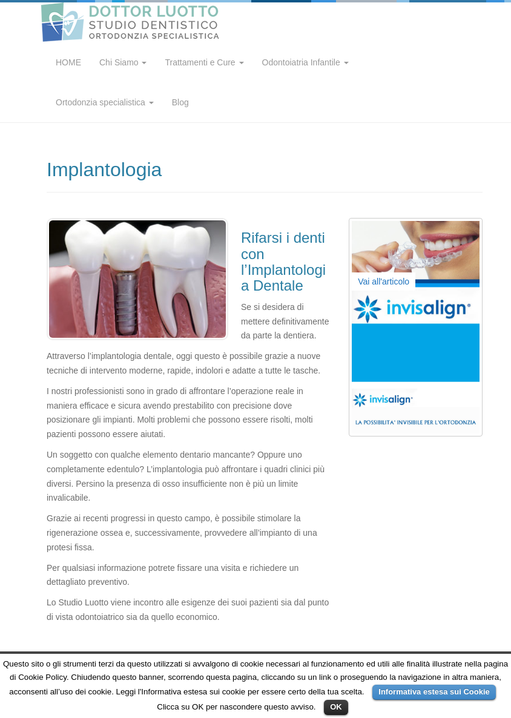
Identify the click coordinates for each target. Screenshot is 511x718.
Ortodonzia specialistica (105, 102)
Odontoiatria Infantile (305, 62)
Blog (180, 102)
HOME (68, 62)
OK (336, 706)
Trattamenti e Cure (204, 62)
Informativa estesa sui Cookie (434, 691)
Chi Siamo (123, 62)
